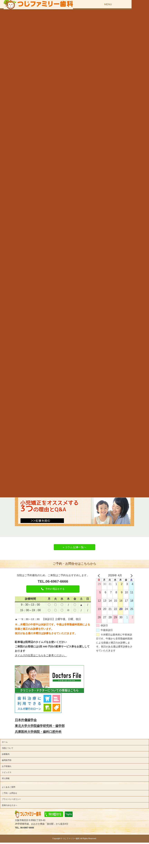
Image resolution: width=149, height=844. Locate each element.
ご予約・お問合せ (9, 793)
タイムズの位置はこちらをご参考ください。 (41, 655)
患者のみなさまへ (9, 805)
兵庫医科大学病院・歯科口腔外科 (38, 731)
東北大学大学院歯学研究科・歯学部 (40, 726)
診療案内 (6, 754)
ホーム (5, 742)
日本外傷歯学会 (26, 720)
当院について (7, 748)
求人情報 (6, 778)
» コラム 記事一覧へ (74, 547)
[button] (53, 589)
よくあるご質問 (8, 787)
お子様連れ (6, 766)
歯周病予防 (6, 760)
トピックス (6, 772)
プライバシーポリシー (11, 799)
